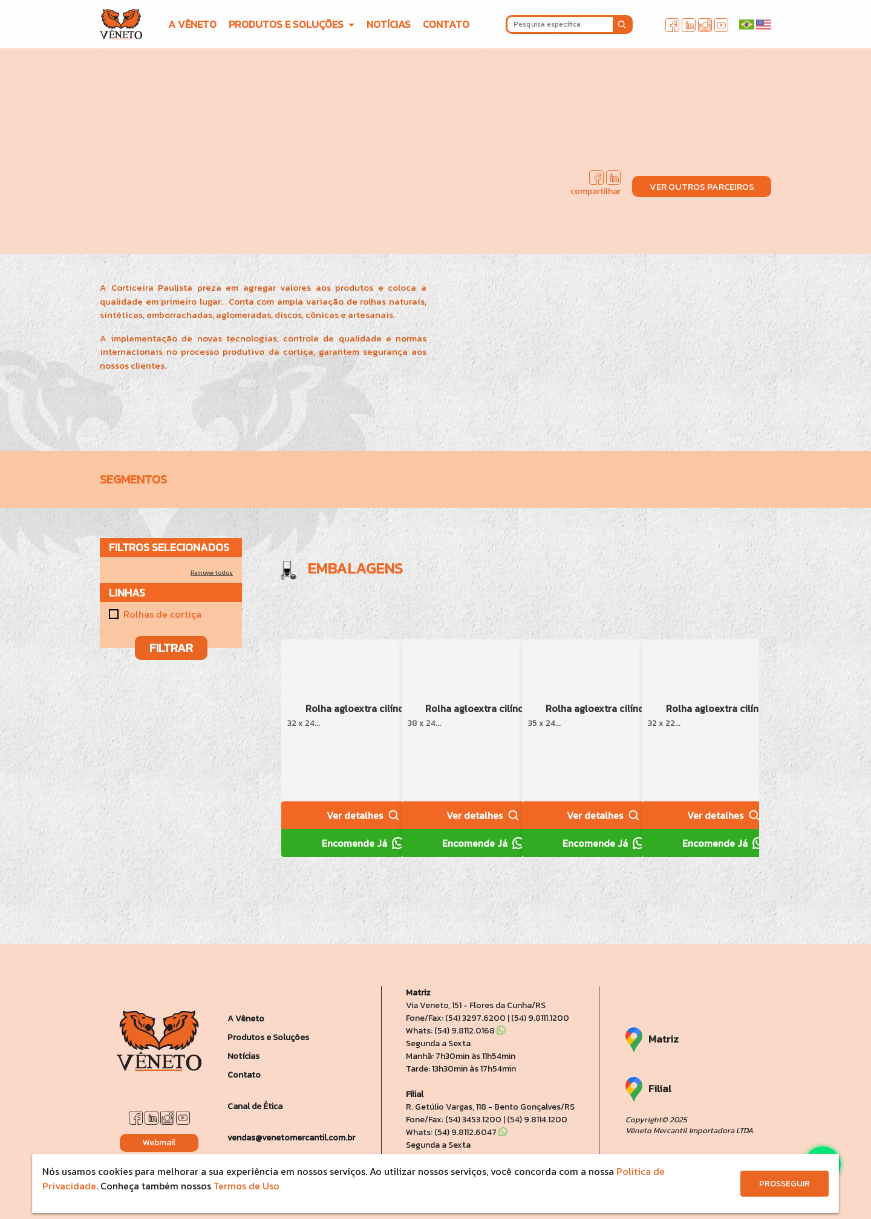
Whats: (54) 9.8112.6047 (456, 1132)
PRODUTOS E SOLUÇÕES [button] (287, 24)
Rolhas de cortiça (162, 614)
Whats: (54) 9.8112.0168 (456, 1030)
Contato (244, 1075)
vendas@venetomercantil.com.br (291, 1137)
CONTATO (446, 24)
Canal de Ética (254, 1106)
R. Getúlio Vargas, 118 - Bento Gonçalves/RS (490, 1107)
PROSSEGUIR (784, 1183)
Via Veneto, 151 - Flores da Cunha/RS (476, 1005)
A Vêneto (245, 1018)
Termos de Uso (246, 1186)
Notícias (243, 1056)
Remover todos (212, 572)
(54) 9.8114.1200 (537, 1119)
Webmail (159, 1142)
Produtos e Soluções (268, 1037)
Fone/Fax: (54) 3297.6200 (456, 1018)
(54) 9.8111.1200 (540, 1018)
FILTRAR (171, 648)
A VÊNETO (192, 24)
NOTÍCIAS (389, 24)
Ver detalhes (363, 815)
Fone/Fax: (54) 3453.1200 (453, 1119)
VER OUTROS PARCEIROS (702, 186)
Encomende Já (363, 843)
